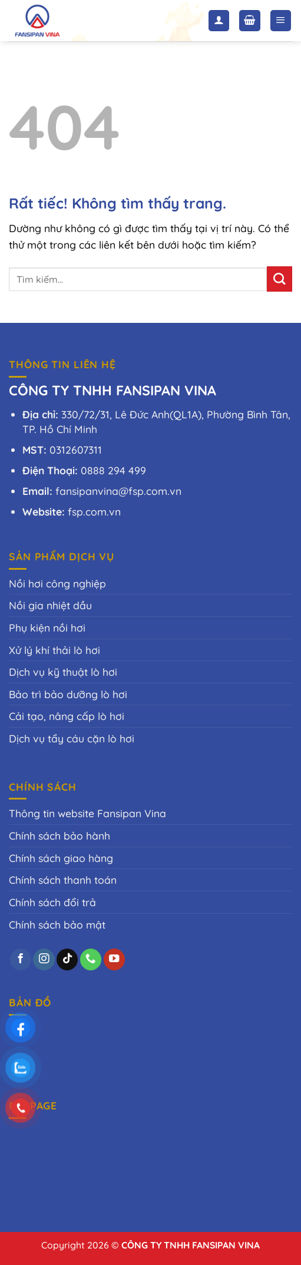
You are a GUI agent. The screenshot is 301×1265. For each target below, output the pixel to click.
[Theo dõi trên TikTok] (67, 959)
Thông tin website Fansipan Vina (87, 813)
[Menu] (280, 20)
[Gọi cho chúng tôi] (90, 959)
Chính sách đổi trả (52, 902)
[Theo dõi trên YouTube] (114, 959)
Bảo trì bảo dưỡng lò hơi (68, 694)
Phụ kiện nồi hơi (47, 627)
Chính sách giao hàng (61, 857)
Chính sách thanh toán (63, 879)
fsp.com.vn (94, 511)
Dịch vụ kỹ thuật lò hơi (63, 671)
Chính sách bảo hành (59, 835)
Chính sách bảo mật (57, 924)
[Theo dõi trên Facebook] (20, 959)
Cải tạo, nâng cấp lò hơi (66, 715)
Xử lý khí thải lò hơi (54, 649)
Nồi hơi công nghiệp (57, 583)
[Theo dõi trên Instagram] (43, 959)
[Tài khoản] (219, 20)
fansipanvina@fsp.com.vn (118, 490)
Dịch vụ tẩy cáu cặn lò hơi (71, 738)
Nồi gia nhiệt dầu (50, 605)
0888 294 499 (113, 470)
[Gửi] (279, 279)
